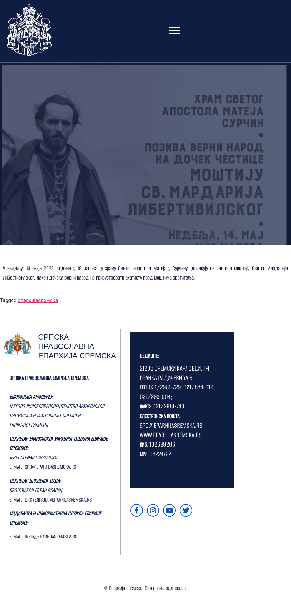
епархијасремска (38, 300)
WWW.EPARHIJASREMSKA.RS (171, 434)
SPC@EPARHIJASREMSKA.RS (171, 425)
